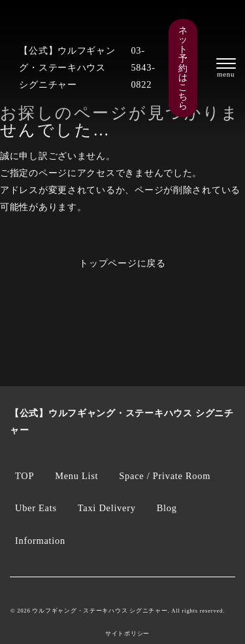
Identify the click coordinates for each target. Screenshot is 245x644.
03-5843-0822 (143, 67)
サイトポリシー (127, 634)
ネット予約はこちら (183, 68)
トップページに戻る (122, 263)
